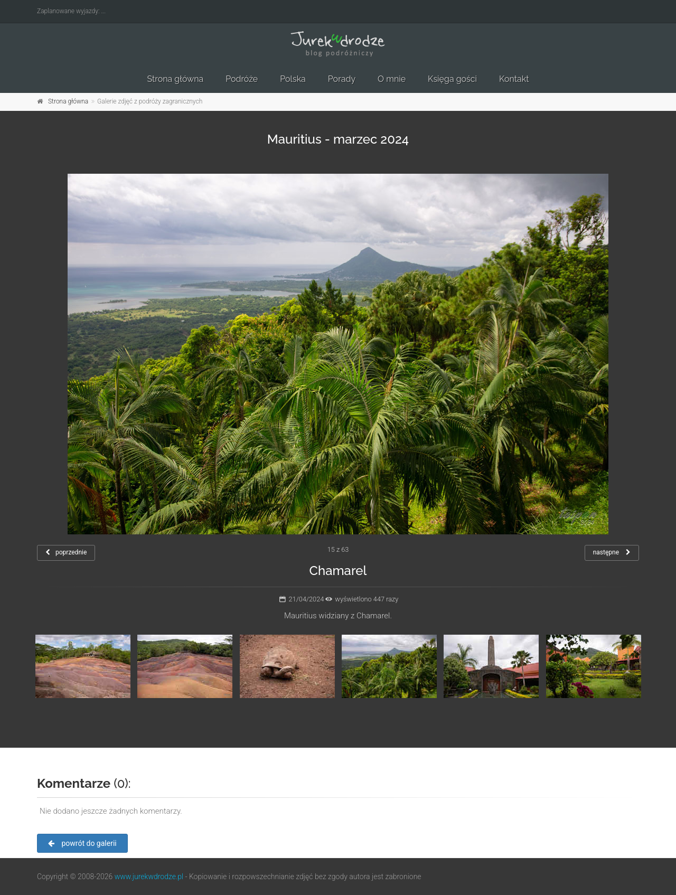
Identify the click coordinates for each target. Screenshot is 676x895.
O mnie (392, 79)
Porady (341, 79)
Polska (293, 79)
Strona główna (175, 79)
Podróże (242, 79)
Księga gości (452, 79)
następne (612, 552)
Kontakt (514, 79)
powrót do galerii (82, 843)
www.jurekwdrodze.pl (149, 876)
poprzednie (66, 552)
